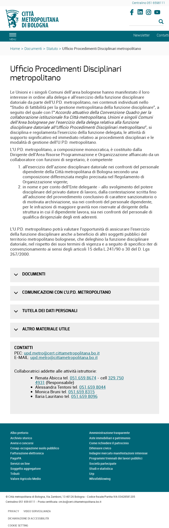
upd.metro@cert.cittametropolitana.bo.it (62, 353)
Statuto (52, 48)
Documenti (33, 48)
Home (15, 48)
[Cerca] (146, 22)
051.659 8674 (83, 378)
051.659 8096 (84, 396)
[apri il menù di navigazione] (12, 36)
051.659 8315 (81, 392)
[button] (16, 274)
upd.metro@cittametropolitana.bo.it (64, 357)
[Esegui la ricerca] (161, 21)
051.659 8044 (92, 387)
